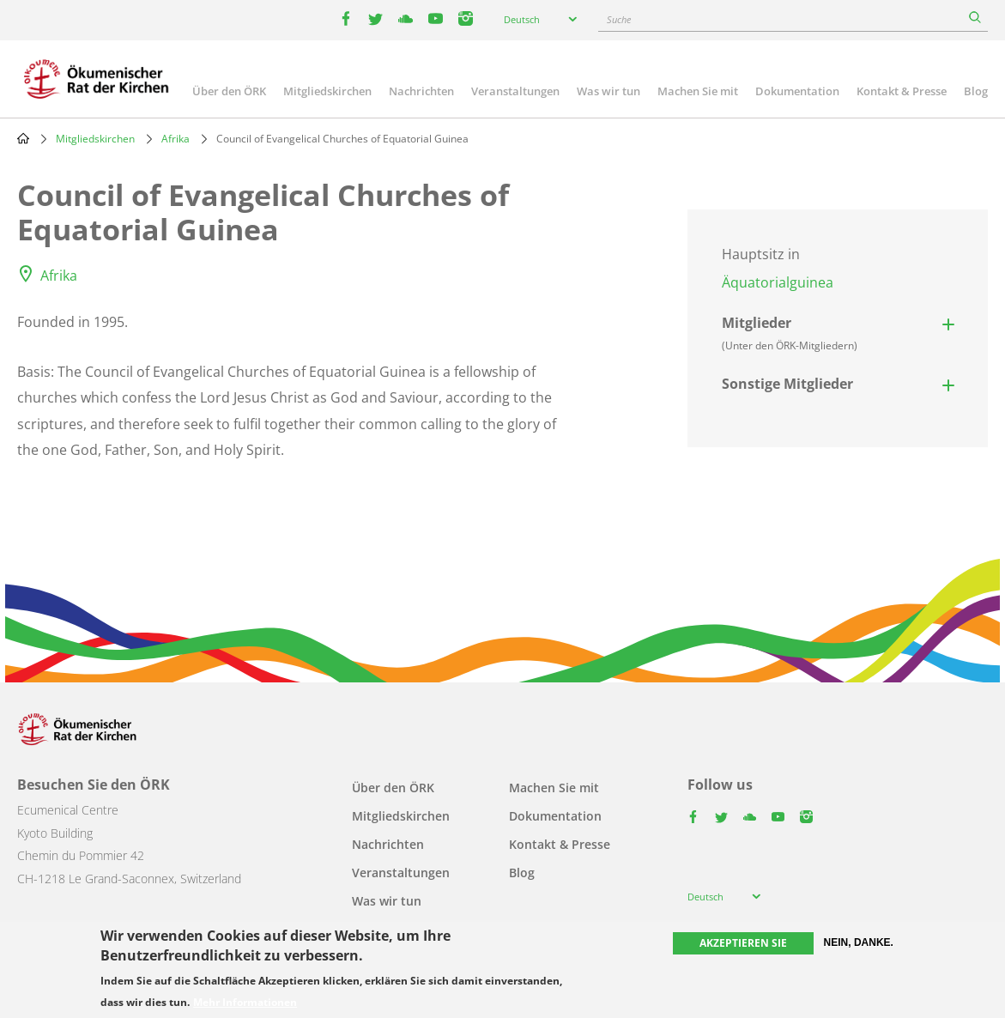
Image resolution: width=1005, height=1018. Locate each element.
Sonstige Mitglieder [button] (787, 383)
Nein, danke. (858, 942)
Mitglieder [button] (789, 333)
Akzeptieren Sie (743, 943)
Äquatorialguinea (777, 282)
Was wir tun (608, 91)
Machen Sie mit (697, 91)
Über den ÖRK (229, 91)
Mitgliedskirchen (327, 91)
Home (23, 138)
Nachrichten (421, 91)
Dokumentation (797, 91)
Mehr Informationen (245, 1003)
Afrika (175, 138)
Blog (976, 91)
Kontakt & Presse (902, 91)
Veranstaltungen (515, 91)
